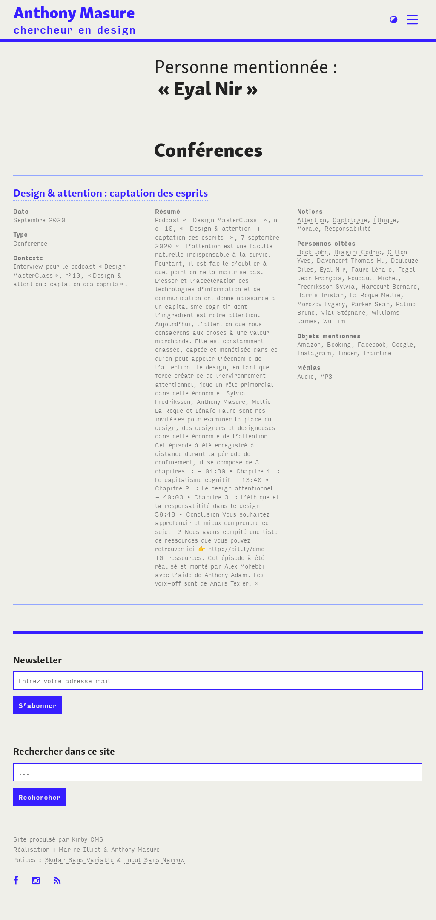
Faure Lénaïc (371, 269)
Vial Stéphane (343, 312)
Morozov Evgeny (321, 303)
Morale (307, 228)
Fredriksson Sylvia (326, 286)
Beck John (312, 251)
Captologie (350, 219)
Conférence (30, 243)
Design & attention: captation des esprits (110, 193)
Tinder (347, 352)
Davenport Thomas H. (350, 260)
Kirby (87, 839)
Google (402, 344)
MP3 (326, 376)
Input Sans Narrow (154, 859)
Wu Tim (334, 320)
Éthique (384, 219)
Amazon (309, 344)
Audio (305, 376)
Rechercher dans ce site (64, 751)
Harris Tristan (320, 294)
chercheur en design (74, 29)
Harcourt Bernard (389, 286)
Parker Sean (370, 303)
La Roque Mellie (375, 294)
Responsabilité (347, 228)
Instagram (314, 352)
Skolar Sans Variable (79, 859)
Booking (339, 344)
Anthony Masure (74, 12)
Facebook (371, 344)
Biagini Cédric (357, 251)
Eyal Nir (332, 269)
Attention (311, 219)
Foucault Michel (373, 277)
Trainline (377, 352)
